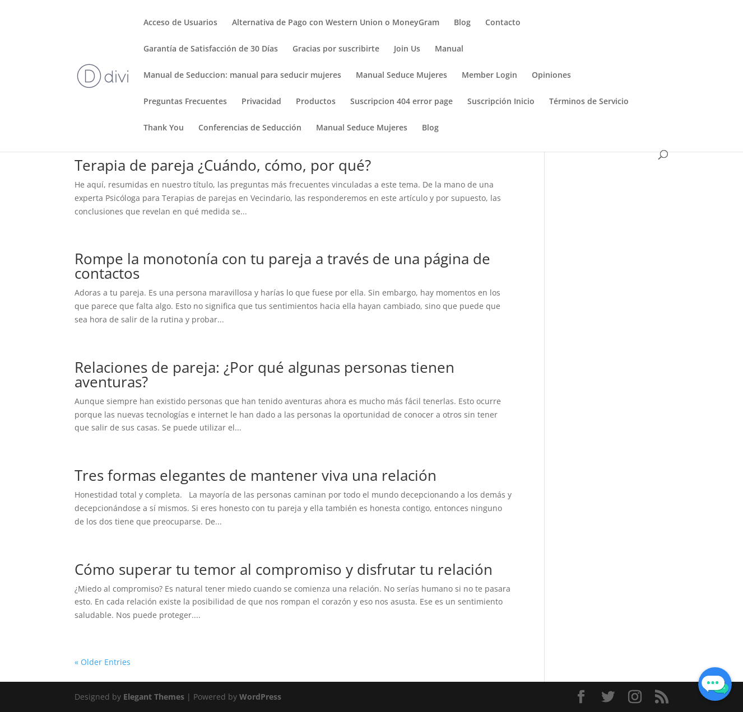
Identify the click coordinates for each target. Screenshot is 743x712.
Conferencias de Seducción (249, 128)
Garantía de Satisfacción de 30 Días (210, 49)
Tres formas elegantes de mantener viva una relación (255, 475)
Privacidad (261, 101)
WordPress (260, 696)
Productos (316, 101)
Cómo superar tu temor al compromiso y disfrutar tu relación (284, 569)
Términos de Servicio (589, 101)
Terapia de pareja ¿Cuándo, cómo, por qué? (223, 165)
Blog (462, 22)
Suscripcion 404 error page (401, 101)
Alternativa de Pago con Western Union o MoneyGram (335, 22)
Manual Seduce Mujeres (401, 75)
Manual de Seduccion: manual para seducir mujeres (242, 75)
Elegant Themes (153, 696)
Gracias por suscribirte (335, 49)
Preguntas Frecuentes (185, 101)
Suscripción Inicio (501, 101)
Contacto (503, 22)
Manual (449, 49)
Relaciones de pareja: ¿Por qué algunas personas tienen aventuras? (264, 374)
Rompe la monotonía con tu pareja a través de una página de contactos (282, 266)
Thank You (163, 128)
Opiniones (551, 75)
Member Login (489, 75)
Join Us (407, 49)
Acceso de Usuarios (180, 22)
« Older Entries (103, 662)
